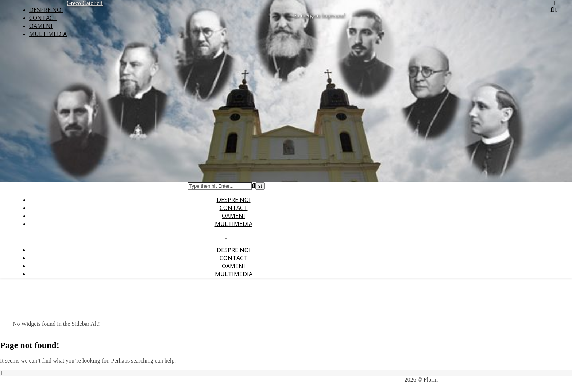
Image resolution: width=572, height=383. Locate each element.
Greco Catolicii (85, 3)
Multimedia (48, 34)
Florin (431, 379)
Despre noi (46, 10)
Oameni (41, 26)
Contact (43, 18)
